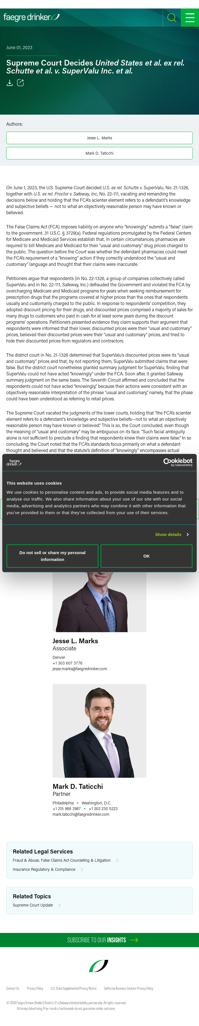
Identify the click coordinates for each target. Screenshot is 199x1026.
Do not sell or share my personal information (52, 556)
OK (146, 555)
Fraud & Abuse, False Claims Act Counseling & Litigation (65, 860)
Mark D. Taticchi (99, 153)
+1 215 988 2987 (67, 808)
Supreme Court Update (37, 905)
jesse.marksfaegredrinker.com (80, 668)
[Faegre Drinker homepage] (31, 17)
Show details (168, 534)
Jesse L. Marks (99, 137)
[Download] (9, 83)
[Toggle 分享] (20, 83)
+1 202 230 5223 (103, 808)
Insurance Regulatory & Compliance (48, 869)
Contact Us (12, 988)
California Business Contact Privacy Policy (128, 988)
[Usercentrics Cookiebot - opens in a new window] (167, 462)
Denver (59, 657)
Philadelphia (63, 803)
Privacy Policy (35, 988)
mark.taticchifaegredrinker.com (81, 814)
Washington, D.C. (96, 803)
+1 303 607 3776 (67, 663)
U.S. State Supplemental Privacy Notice (73, 988)
